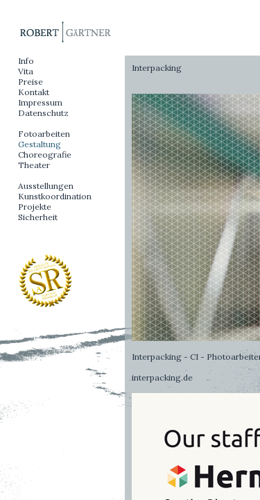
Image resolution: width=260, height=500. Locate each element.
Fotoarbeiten (44, 133)
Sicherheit (38, 217)
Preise (30, 81)
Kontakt (33, 92)
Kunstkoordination (55, 196)
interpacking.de (162, 377)
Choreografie (44, 154)
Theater (34, 165)
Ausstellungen (45, 186)
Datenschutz (43, 113)
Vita (25, 71)
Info (26, 61)
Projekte (34, 206)
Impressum (40, 102)
